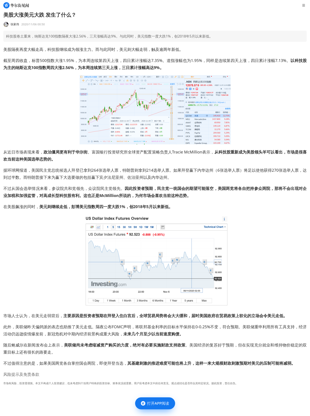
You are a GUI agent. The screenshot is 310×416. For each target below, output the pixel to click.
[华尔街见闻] (16, 5)
